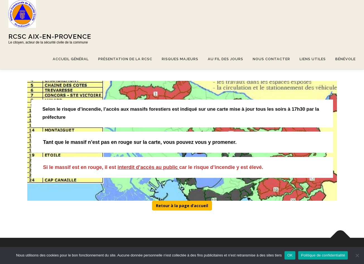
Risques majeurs (180, 59)
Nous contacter (271, 59)
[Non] (357, 255)
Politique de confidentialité (323, 255)
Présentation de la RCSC (125, 59)
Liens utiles (313, 59)
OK (290, 255)
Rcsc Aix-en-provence (49, 36)
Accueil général (71, 59)
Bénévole (345, 59)
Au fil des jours (225, 59)
